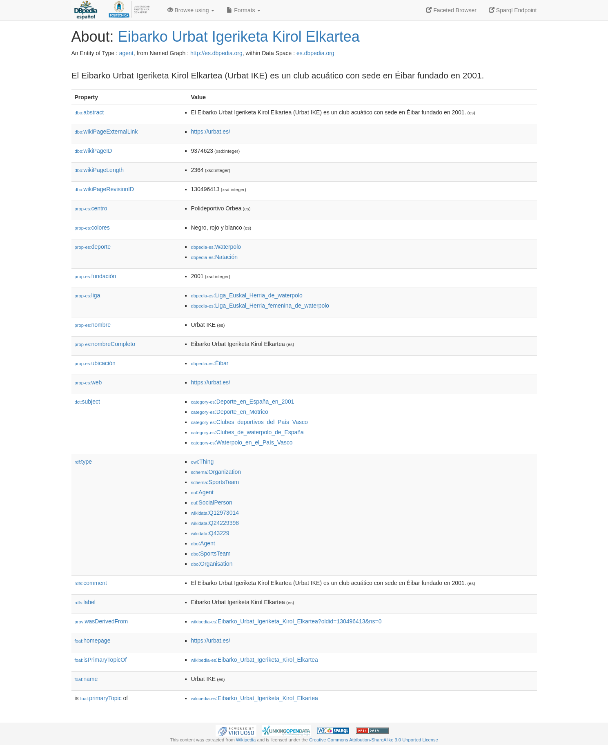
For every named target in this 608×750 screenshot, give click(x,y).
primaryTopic (101, 698)
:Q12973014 (215, 512)
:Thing (202, 461)
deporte (93, 246)
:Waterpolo (216, 246)
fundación (95, 276)
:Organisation (212, 563)
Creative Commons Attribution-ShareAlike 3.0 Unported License (373, 739)
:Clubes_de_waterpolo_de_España (247, 432)
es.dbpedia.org (315, 53)
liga (87, 295)
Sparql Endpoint (513, 10)
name (86, 679)
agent (126, 53)
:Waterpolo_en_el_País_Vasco (242, 442)
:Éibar (210, 363)
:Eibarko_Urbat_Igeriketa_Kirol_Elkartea (254, 659)
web (88, 382)
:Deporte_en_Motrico (229, 411)
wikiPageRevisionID (104, 189)
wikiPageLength (99, 170)
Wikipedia (246, 739)
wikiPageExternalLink (106, 131)
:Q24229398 (215, 523)
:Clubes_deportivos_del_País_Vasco (249, 422)
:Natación (214, 257)
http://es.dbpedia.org (216, 53)
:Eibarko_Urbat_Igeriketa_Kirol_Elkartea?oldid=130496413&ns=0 (286, 621)
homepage (93, 640)
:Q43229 (210, 533)
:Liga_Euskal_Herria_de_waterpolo (247, 295)
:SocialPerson (211, 502)
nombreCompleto (105, 344)
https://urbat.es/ (211, 131)
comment (91, 583)
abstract (89, 112)
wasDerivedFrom (101, 621)
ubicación (95, 363)
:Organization (216, 472)
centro (91, 208)
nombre (93, 324)
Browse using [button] (191, 10)
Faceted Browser (451, 10)
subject (87, 401)
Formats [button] (244, 10)
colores (92, 227)
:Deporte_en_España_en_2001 (242, 401)
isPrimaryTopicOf (101, 659)
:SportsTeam (215, 482)
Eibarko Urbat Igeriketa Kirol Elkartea (239, 36)
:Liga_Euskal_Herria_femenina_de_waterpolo (260, 305)
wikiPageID (93, 150)
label (85, 602)
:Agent (202, 492)
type (83, 461)
